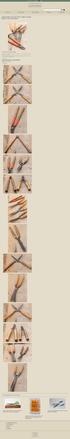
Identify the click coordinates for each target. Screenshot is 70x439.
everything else (62, 12)
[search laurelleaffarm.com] (62, 10)
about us (9, 425)
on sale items (10, 424)
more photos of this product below (9, 52)
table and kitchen (21, 12)
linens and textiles (35, 12)
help (8, 427)
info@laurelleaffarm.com (35, 436)
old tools (4, 62)
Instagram (35, 1)
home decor (7, 12)
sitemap (9, 428)
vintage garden (5, 63)
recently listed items (12, 422)
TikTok (41, 1)
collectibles (49, 12)
